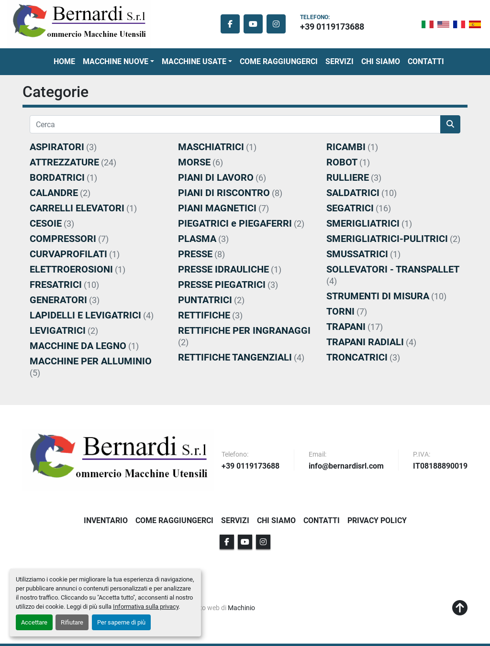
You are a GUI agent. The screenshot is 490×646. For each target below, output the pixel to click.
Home (64, 61)
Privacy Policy (377, 520)
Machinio (241, 608)
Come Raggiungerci (279, 61)
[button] (118, 61)
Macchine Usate (194, 61)
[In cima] (460, 608)
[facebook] (230, 23)
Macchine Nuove (115, 61)
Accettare (34, 622)
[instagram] (276, 23)
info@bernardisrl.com (346, 466)
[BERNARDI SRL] (118, 460)
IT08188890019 (440, 466)
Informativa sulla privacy (145, 606)
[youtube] (253, 23)
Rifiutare (72, 622)
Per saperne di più (121, 622)
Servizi (339, 61)
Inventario (106, 520)
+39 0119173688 (332, 27)
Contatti (426, 61)
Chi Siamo (380, 61)
